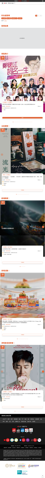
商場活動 (5, 319)
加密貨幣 (37, 419)
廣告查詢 (14, 447)
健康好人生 (17, 421)
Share (39, 106)
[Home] (5, 3)
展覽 (4, 174)
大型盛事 (5, 102)
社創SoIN (29, 421)
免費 (4, 185)
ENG (41, 15)
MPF (4, 421)
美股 (25, 419)
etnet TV (4, 419)
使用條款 (26, 447)
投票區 (33, 421)
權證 (20, 419)
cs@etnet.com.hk (31, 445)
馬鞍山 (5, 328)
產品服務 (9, 447)
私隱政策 (22, 447)
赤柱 (5, 20)
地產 (7, 421)
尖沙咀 (5, 254)
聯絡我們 (18, 447)
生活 (10, 421)
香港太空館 (9, 254)
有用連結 (35, 447)
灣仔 (4, 109)
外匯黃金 (32, 419)
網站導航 (31, 447)
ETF (22, 419)
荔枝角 (5, 183)
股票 (12, 419)
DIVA (13, 421)
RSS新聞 (39, 447)
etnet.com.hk (6, 416)
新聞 (9, 419)
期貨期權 (16, 419)
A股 (28, 419)
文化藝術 (10, 102)
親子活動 (10, 246)
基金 (41, 419)
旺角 (4, 400)
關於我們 (5, 447)
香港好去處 (23, 421)
